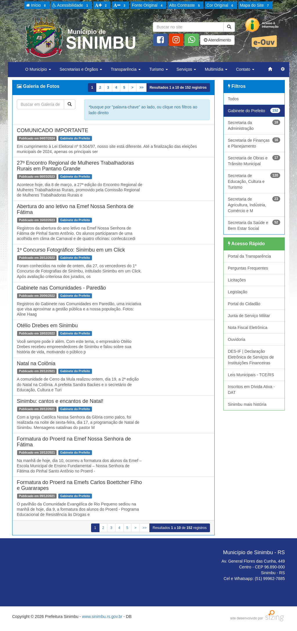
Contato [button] (245, 69)
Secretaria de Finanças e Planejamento (254, 142)
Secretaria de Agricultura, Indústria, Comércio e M (254, 204)
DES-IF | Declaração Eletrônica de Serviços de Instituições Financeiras (251, 357)
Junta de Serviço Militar (249, 315)
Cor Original (221, 5)
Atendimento (217, 40)
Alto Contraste (185, 5)
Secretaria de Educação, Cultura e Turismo (254, 181)
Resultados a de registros (178, 88)
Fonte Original (148, 5)
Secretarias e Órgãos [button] (81, 69)
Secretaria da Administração (254, 125)
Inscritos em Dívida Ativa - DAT (251, 389)
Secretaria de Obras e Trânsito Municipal (254, 160)
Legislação (237, 292)
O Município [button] (38, 69)
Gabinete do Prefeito (254, 110)
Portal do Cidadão (244, 303)
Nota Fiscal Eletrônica (247, 327)
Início (37, 5)
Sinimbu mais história (247, 404)
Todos (233, 99)
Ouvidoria (236, 339)
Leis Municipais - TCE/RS (251, 374)
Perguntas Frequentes (248, 268)
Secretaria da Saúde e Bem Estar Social (254, 225)
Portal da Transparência (249, 256)
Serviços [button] (186, 69)
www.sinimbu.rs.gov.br (102, 616)
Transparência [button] (126, 69)
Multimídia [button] (216, 69)
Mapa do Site (255, 5)
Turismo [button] (158, 69)
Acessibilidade (71, 5)
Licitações (237, 280)
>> (142, 88)
